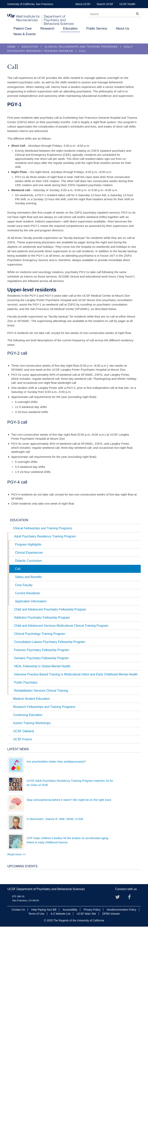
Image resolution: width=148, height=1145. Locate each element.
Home (11, 46)
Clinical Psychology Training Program (39, 849)
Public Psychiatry (26, 898)
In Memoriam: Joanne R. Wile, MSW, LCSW (55, 1034)
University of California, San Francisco (30, 4)
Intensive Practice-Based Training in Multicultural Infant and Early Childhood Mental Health (76, 890)
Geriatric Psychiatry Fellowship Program (41, 874)
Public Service (96, 28)
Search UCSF (105, 4)
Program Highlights (28, 760)
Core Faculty (24, 801)
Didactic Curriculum (28, 776)
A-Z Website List (60, 1129)
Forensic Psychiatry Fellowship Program (41, 865)
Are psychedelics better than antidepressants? (56, 977)
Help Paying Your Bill (43, 1125)
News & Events (24, 34)
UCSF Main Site (86, 1129)
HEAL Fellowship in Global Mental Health (42, 882)
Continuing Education (27, 930)
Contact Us (18, 1125)
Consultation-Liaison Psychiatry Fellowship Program (49, 857)
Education (70, 28)
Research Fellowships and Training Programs (44, 922)
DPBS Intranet (111, 1129)
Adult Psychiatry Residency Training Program (45, 752)
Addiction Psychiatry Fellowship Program (42, 833)
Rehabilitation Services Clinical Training (41, 906)
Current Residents (27, 809)
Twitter (119, 1114)
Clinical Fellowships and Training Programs (81, 46)
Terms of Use (36, 1129)
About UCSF (83, 4)
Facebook (132, 1114)
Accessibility (70, 1125)
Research (47, 28)
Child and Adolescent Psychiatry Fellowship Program (50, 825)
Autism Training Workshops (31, 939)
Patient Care (22, 28)
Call (17, 784)
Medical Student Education (31, 914)
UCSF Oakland (23, 947)
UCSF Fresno (22, 955)
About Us (122, 28)
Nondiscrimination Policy (121, 1125)
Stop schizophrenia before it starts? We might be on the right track (69, 1015)
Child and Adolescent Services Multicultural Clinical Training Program (61, 841)
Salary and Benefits (28, 792)
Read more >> (16, 1070)
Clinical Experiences (29, 768)
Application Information (30, 817)
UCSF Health (127, 4)
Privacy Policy (92, 1125)
